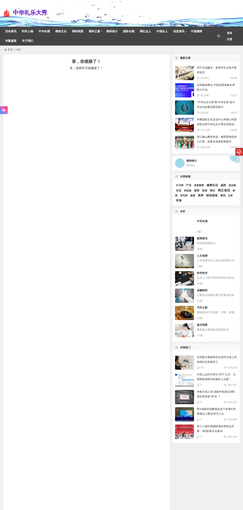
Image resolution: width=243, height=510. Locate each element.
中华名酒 (202, 221)
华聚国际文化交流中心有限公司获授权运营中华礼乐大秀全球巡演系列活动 (217, 124)
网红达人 (145, 31)
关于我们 (27, 40)
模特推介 (112, 31)
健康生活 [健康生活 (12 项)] (212, 185)
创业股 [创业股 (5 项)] (232, 185)
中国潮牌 (196, 31)
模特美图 (77, 31)
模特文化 (61, 31)
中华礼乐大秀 (30, 12)
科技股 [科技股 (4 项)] (187, 190)
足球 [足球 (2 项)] (230, 195)
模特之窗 (94, 31)
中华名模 (44, 31)
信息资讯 (179, 31)
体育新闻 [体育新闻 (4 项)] (199, 185)
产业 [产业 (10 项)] (188, 185)
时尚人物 (27, 31)
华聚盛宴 (11, 40)
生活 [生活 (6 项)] (178, 190)
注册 (229, 39)
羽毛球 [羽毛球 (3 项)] (184, 195)
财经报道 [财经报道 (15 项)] (212, 195)
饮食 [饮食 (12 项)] (179, 200)
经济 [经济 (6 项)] (204, 190)
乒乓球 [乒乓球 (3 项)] (179, 185)
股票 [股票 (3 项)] (192, 195)
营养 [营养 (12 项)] (201, 195)
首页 (10, 49)
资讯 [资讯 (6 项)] (223, 195)
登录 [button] (229, 33)
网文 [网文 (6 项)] (212, 190)
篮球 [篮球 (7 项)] (196, 190)
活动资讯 (11, 31)
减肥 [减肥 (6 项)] (223, 185)
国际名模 (128, 31)
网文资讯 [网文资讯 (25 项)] (224, 190)
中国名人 (162, 31)
